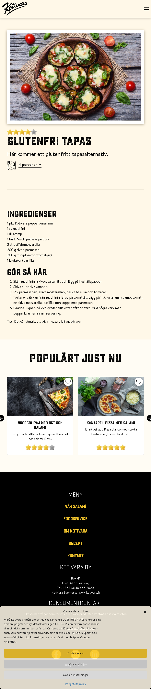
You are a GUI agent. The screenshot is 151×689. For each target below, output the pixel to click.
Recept (75, 543)
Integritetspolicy (75, 684)
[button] (145, 611)
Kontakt (75, 555)
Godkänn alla (75, 653)
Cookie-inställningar (75, 675)
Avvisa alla (75, 664)
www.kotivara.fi (89, 592)
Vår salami (75, 506)
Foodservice (75, 518)
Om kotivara (75, 531)
